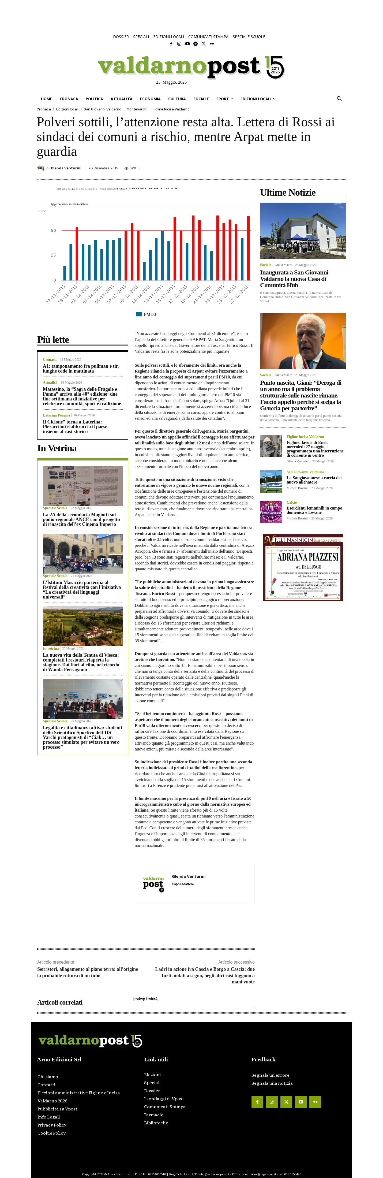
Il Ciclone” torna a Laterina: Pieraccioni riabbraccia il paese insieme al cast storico (75, 426)
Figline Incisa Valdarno (171, 109)
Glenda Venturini (66, 168)
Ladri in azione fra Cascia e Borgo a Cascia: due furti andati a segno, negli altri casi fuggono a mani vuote (204, 975)
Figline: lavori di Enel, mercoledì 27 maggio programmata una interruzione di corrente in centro (315, 449)
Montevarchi (137, 109)
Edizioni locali (67, 109)
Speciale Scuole (55, 508)
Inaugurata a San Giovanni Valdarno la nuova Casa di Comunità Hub (294, 279)
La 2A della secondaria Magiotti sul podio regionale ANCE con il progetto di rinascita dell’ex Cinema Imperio (81, 519)
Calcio (292, 502)
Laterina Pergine (56, 415)
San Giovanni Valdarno (102, 109)
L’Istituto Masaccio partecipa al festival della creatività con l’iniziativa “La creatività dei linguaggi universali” (82, 590)
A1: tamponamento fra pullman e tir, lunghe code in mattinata (81, 368)
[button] (339, 98)
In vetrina (51, 649)
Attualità (50, 383)
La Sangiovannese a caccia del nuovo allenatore (314, 479)
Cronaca (44, 109)
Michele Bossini (297, 488)
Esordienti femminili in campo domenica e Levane (314, 510)
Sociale (265, 265)
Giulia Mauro (283, 265)
